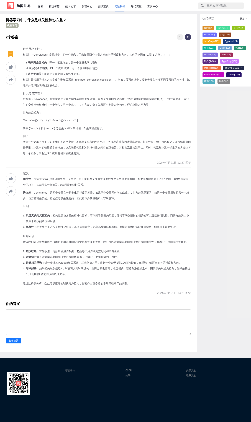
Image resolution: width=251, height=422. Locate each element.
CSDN (128, 370)
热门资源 (136, 6)
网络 (224, 81)
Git (208, 28)
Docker (210, 54)
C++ (238, 28)
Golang (234, 74)
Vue (239, 48)
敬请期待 (70, 370)
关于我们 (191, 370)
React (209, 34)
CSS (209, 81)
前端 (225, 34)
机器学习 (12, 25)
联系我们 (191, 375)
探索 (40, 6)
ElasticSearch (213, 74)
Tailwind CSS (233, 68)
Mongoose (211, 68)
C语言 (222, 28)
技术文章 (70, 6)
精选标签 (54, 6)
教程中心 (87, 6)
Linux (225, 48)
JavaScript (211, 41)
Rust (226, 54)
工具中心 (152, 6)
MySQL (210, 61)
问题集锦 (119, 6)
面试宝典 (103, 6)
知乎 (127, 375)
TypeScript (229, 61)
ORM (209, 48)
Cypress (231, 41)
